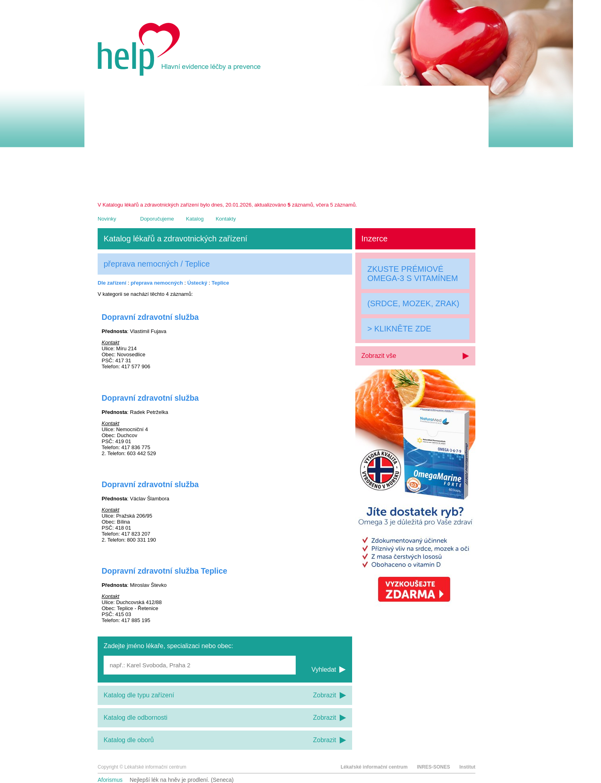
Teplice (220, 283)
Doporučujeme (157, 219)
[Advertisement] (286, 142)
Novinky (107, 219)
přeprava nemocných (156, 283)
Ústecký (197, 283)
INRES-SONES (433, 767)
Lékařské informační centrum (374, 767)
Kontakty (226, 219)
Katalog (195, 219)
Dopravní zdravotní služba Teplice (164, 570)
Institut (467, 767)
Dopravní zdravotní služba (150, 317)
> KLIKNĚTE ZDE (399, 328)
